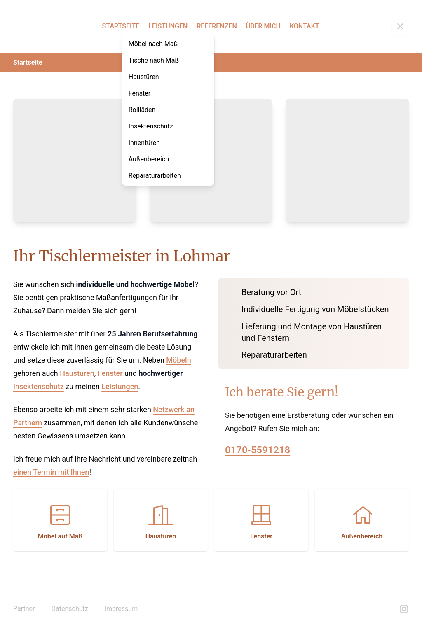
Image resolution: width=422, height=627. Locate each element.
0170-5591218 (257, 450)
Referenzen (217, 26)
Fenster (139, 93)
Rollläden (142, 110)
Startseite (120, 26)
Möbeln (178, 360)
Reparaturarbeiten (155, 175)
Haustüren (144, 77)
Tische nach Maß (154, 60)
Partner (24, 609)
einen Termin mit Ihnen (51, 472)
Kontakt (304, 26)
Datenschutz (70, 609)
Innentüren (144, 143)
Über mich (263, 26)
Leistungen (168, 26)
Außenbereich (149, 159)
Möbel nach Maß (153, 44)
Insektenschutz (151, 126)
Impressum (121, 609)
